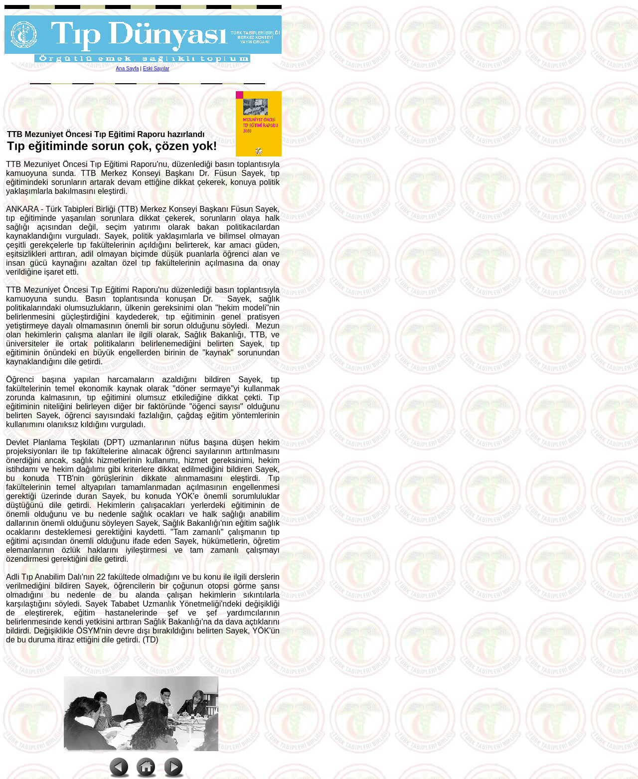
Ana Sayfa (127, 68)
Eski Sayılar (156, 68)
